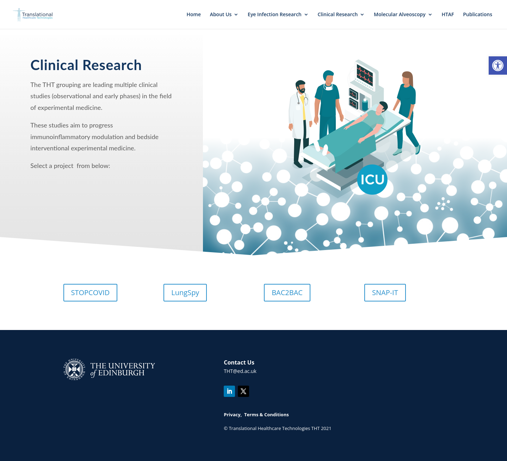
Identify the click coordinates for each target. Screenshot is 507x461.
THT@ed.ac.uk (240, 371)
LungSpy (185, 292)
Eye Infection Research (275, 15)
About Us (221, 15)
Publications (477, 15)
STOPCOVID (90, 292)
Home (193, 15)
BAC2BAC (287, 292)
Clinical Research (337, 15)
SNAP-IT (385, 292)
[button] (498, 65)
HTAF (447, 15)
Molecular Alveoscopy (400, 15)
